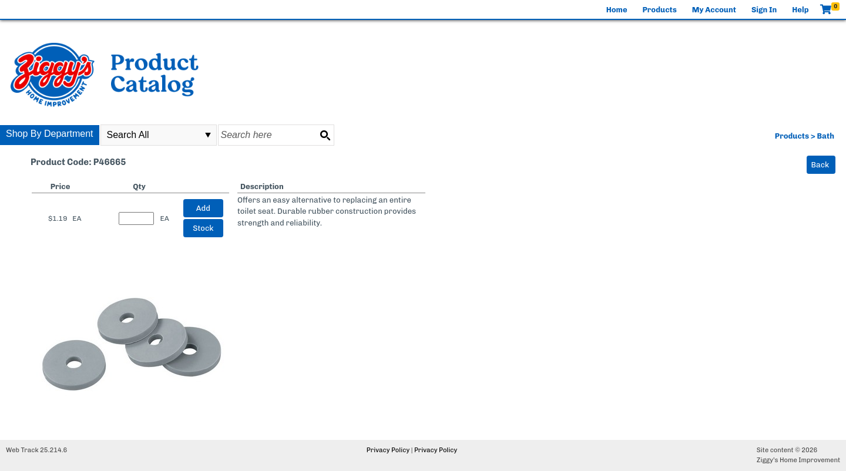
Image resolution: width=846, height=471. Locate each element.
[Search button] (324, 135)
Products (660, 9)
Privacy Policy (388, 450)
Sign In (764, 9)
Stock (203, 228)
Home (616, 9)
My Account (714, 9)
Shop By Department (49, 134)
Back (820, 164)
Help (800, 9)
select (208, 135)
